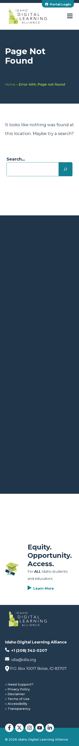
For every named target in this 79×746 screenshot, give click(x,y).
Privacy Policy (19, 689)
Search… (16, 159)
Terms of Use (18, 699)
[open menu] (70, 16)
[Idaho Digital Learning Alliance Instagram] (29, 728)
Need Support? (20, 684)
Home (10, 84)
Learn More (43, 588)
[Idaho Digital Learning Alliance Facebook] (9, 728)
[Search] (65, 169)
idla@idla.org (20, 659)
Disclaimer (16, 694)
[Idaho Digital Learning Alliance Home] (28, 16)
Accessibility (17, 704)
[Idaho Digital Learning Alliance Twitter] (19, 728)
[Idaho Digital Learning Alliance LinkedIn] (50, 728)
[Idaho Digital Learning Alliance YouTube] (39, 728)
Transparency (19, 709)
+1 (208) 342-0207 (26, 650)
